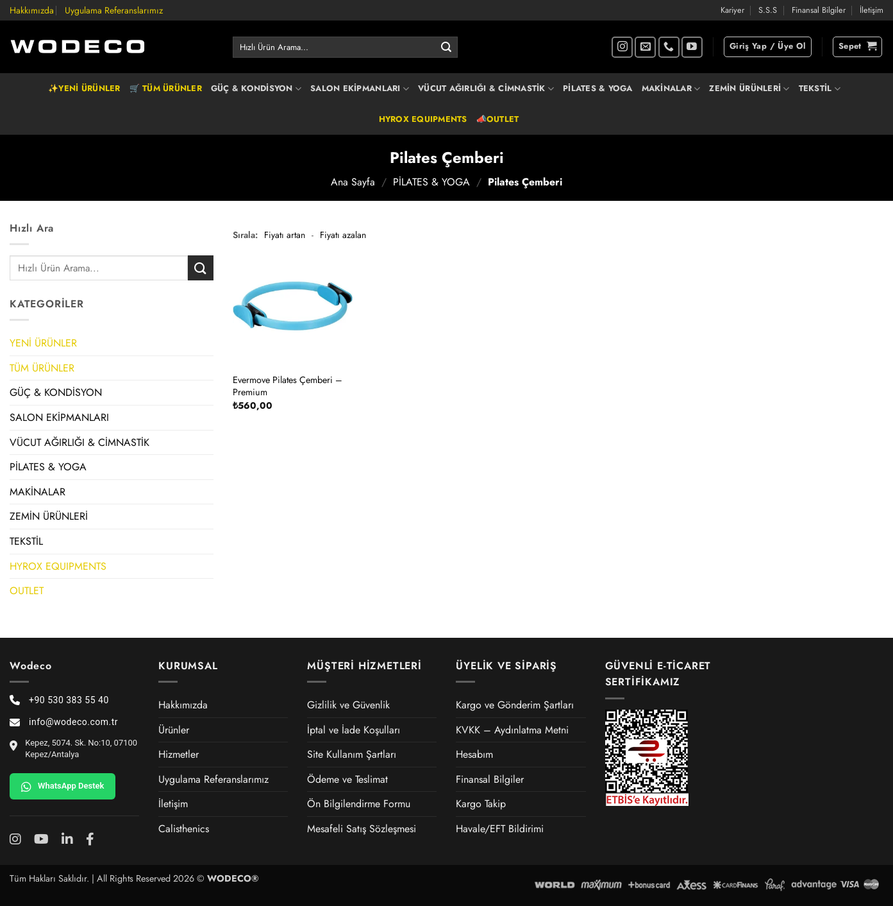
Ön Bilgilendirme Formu (358, 803)
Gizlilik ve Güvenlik (348, 704)
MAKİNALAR (671, 88)
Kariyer (732, 10)
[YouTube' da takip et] (692, 47)
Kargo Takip (481, 803)
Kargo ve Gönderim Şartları (515, 704)
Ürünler (173, 729)
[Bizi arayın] (669, 47)
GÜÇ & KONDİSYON (256, 88)
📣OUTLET (497, 119)
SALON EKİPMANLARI (359, 88)
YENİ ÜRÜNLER (43, 343)
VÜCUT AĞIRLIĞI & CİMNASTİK (486, 88)
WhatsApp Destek (62, 786)
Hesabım (474, 754)
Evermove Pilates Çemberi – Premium (287, 386)
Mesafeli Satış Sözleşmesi (361, 828)
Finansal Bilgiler (819, 10)
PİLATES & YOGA (598, 88)
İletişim (871, 10)
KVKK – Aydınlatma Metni (512, 729)
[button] (768, 47)
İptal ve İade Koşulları (353, 729)
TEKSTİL (819, 88)
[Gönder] (446, 47)
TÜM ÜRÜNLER (42, 368)
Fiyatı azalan (343, 234)
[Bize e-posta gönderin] (645, 47)
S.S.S (767, 10)
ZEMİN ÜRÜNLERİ (749, 88)
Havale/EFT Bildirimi (500, 828)
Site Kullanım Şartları (351, 754)
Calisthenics (183, 828)
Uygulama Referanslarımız (114, 10)
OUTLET (27, 590)
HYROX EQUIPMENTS (423, 119)
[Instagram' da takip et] (622, 47)
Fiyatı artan (284, 234)
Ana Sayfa (353, 182)
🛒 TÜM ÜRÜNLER (165, 88)
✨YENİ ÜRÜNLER (84, 88)
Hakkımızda (32, 10)
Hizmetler (178, 754)
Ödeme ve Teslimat (347, 779)
